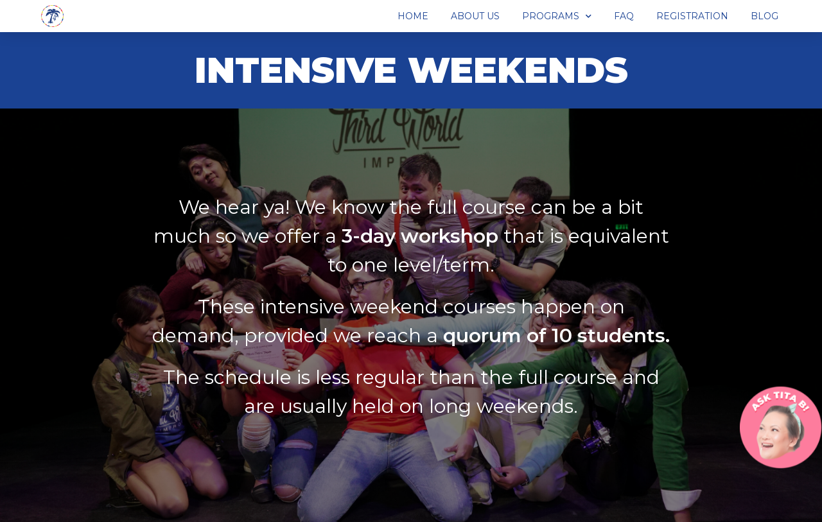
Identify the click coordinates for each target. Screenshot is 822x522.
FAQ (624, 16)
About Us (475, 16)
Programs (556, 16)
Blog (764, 16)
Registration (692, 16)
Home (413, 16)
